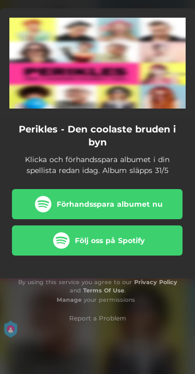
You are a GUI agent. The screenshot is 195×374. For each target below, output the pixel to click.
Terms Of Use (103, 290)
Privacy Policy (155, 282)
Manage (69, 299)
